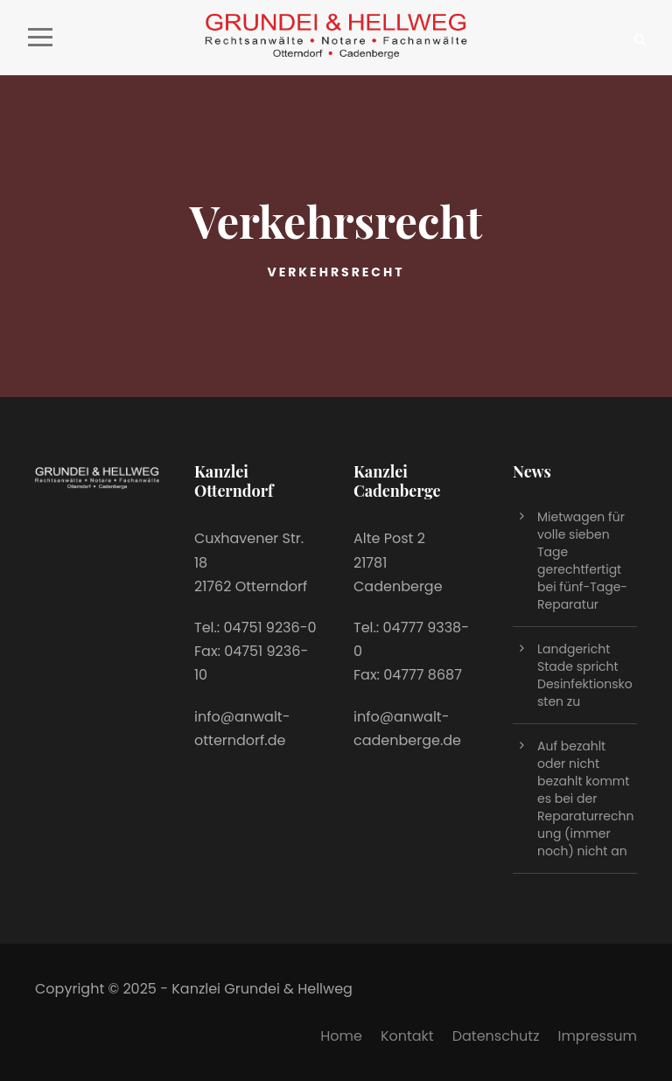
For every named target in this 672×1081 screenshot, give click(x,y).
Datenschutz (496, 1036)
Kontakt (407, 1036)
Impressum (597, 1036)
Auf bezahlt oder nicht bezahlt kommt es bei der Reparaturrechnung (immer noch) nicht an (585, 798)
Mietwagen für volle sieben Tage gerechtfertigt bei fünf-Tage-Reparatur (582, 560)
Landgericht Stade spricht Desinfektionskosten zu (585, 675)
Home (341, 1036)
